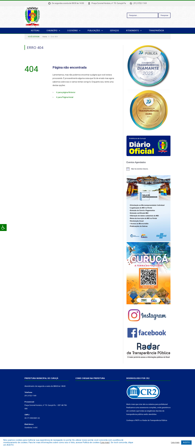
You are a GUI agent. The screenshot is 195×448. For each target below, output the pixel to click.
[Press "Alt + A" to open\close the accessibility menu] (3, 227)
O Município (52, 30)
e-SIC (35, 427)
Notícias (35, 30)
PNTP (137, 420)
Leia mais (105, 442)
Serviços (114, 30)
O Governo (72, 30)
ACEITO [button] (186, 442)
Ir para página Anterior (65, 92)
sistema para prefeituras (157, 404)
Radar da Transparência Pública (154, 420)
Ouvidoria (28, 427)
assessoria (144, 407)
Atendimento (132, 30)
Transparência (156, 30)
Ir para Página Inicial (64, 97)
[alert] (148, 169)
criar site (142, 404)
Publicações (94, 30)
